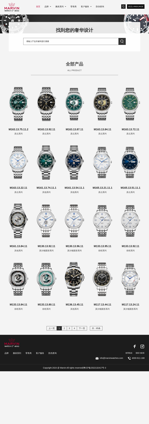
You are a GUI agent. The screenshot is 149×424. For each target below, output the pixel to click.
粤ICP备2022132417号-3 (94, 368)
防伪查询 (100, 6)
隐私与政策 (140, 353)
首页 (38, 6)
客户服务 (85, 6)
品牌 (47, 6)
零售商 (73, 6)
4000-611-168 (136, 358)
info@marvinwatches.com (109, 358)
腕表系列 (59, 6)
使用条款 (128, 353)
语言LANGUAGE (135, 6)
